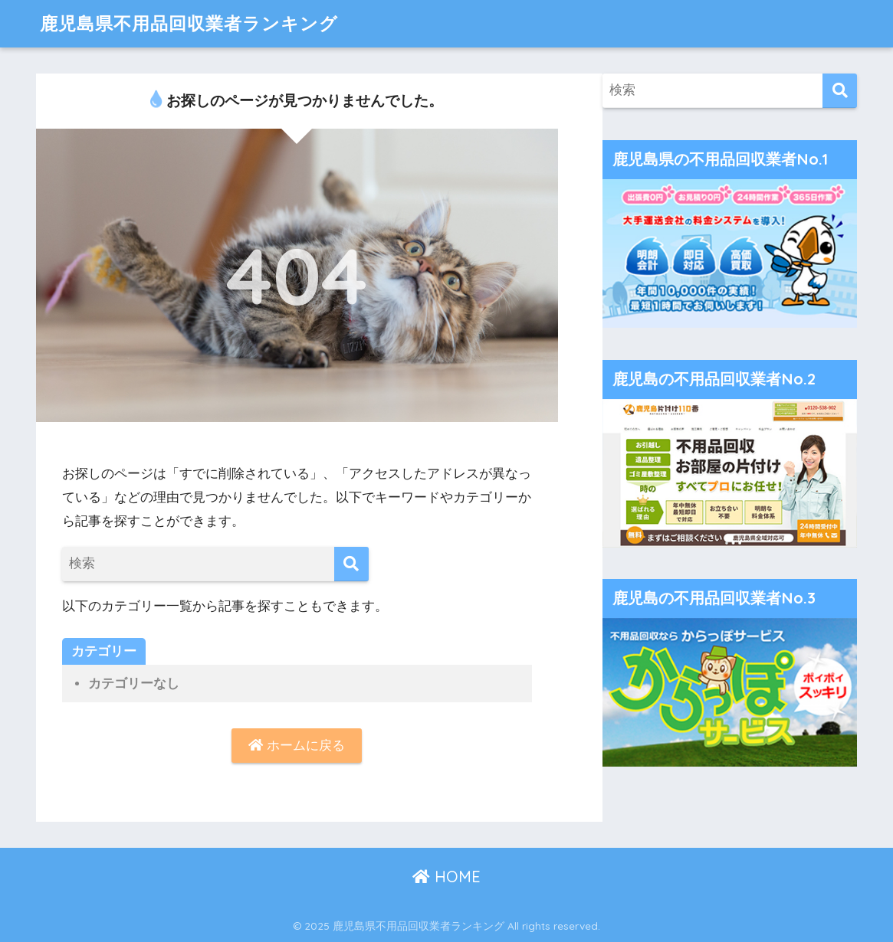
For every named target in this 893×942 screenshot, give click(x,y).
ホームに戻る (296, 745)
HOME (446, 876)
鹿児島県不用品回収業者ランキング (189, 23)
